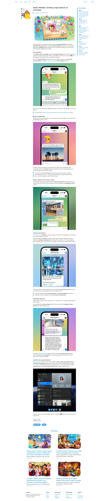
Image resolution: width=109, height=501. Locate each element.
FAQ (21, 1)
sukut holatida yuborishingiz (63, 112)
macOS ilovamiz (36, 364)
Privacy (47, 496)
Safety (34, 1)
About (47, 492)
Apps (25, 1)
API (29, 1)
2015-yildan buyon (37, 234)
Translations (80, 496)
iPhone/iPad (57, 494)
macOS (67, 496)
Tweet (44, 424)
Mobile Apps (58, 492)
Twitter (91, 1)
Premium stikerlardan (51, 60)
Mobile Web (57, 497)
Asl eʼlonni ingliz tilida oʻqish (41, 12)
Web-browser (69, 497)
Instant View (80, 497)
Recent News (82, 8)
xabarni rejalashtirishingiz (47, 112)
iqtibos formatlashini (42, 353)
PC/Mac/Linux (69, 494)
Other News (54, 431)
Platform (80, 492)
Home (16, 1)
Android (56, 496)
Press (47, 497)
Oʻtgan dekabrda (36, 361)
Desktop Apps (69, 492)
